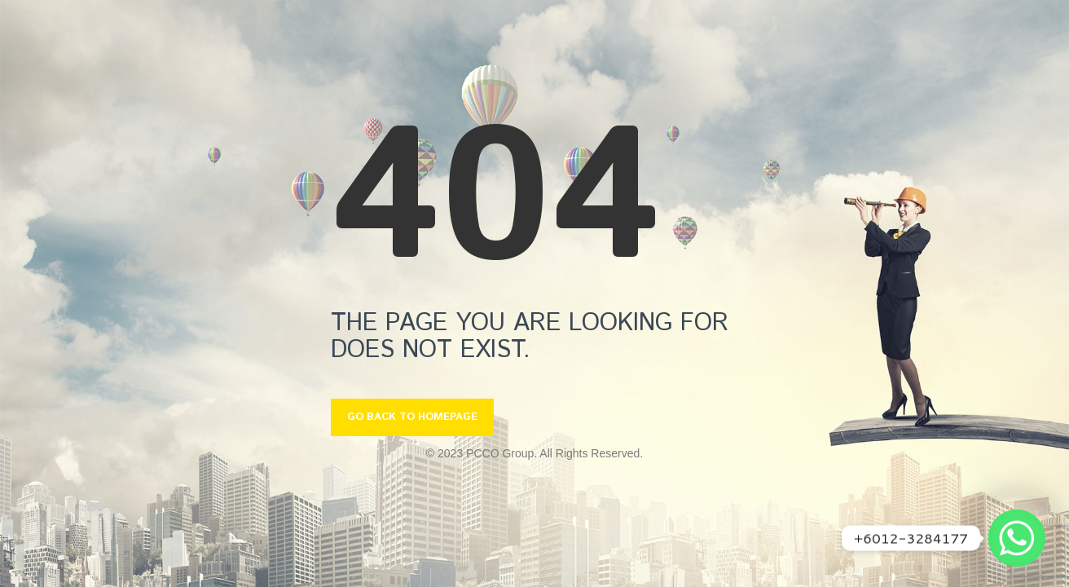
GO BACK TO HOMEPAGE (412, 417)
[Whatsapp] (1016, 538)
